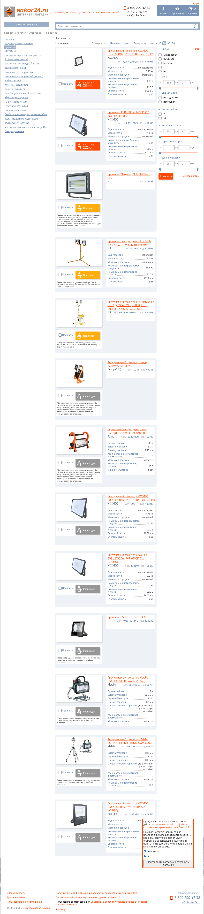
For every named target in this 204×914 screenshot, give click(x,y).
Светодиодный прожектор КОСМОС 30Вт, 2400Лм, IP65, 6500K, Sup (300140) (128, 559)
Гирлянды (9, 39)
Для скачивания (16, 897)
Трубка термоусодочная (17, 123)
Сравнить (67, 83)
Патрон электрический (16, 102)
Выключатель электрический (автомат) (24, 76)
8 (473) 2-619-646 (137, 11)
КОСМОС (168, 58)
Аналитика (151, 851)
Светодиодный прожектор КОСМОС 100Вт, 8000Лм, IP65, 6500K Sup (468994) (128, 807)
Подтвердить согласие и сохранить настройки (168, 863)
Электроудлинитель (14, 131)
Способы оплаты (16, 893)
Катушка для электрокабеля (19, 43)
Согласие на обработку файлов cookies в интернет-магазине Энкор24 (102, 903)
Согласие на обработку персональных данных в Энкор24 (88, 897)
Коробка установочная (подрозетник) (23, 93)
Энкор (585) (170, 54)
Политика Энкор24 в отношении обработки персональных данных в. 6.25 (97, 893)
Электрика (35, 32)
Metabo (167, 63)
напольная (169, 101)
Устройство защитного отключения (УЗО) (25, 127)
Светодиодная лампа (15, 110)
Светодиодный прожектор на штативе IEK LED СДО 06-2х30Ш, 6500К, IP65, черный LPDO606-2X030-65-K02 (131, 306)
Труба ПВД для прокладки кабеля (21, 119)
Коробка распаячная (15, 89)
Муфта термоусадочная (16, 97)
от (161, 82)
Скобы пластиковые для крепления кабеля (26, 114)
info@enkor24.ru (136, 15)
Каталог (21, 32)
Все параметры (190, 175)
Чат (147, 856)
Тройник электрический (16, 59)
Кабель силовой (13, 80)
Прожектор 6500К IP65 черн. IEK (126, 617)
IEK (165, 71)
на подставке (170, 97)
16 (164, 118)
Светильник (10, 51)
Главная (8, 32)
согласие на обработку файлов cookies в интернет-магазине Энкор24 (166, 826)
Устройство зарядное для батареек (22, 63)
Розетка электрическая (16, 106)
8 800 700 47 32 (138, 7)
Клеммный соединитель (16, 85)
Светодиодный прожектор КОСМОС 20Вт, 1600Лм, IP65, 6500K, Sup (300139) (131, 52)
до (176, 82)
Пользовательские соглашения (24, 901)
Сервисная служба (108, 12)
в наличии (63, 43)
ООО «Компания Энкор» (36, 907)
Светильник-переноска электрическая (23, 55)
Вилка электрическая (15, 68)
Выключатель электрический (19, 72)
